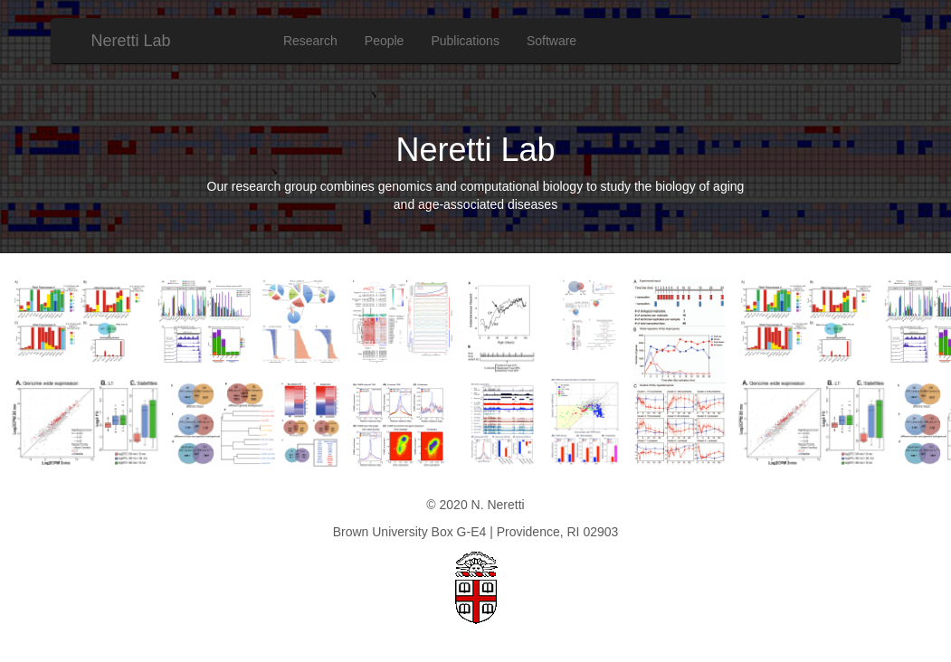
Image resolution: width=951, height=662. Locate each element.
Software (551, 40)
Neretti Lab (131, 41)
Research (310, 40)
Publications (465, 40)
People (384, 40)
